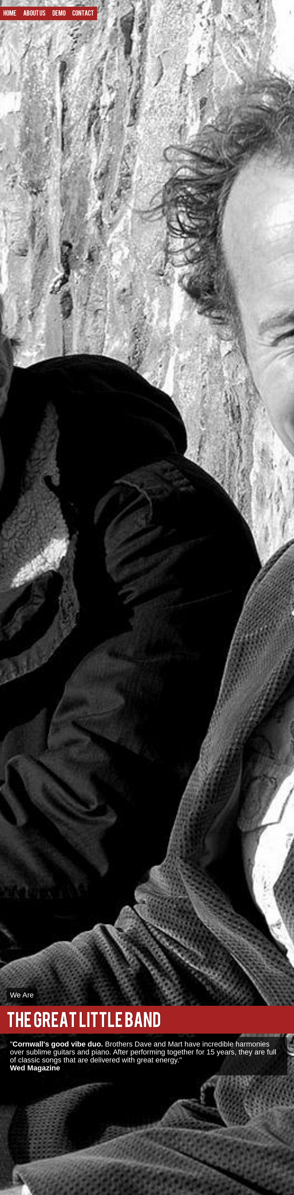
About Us (34, 13)
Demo (59, 13)
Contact (83, 13)
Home (10, 13)
